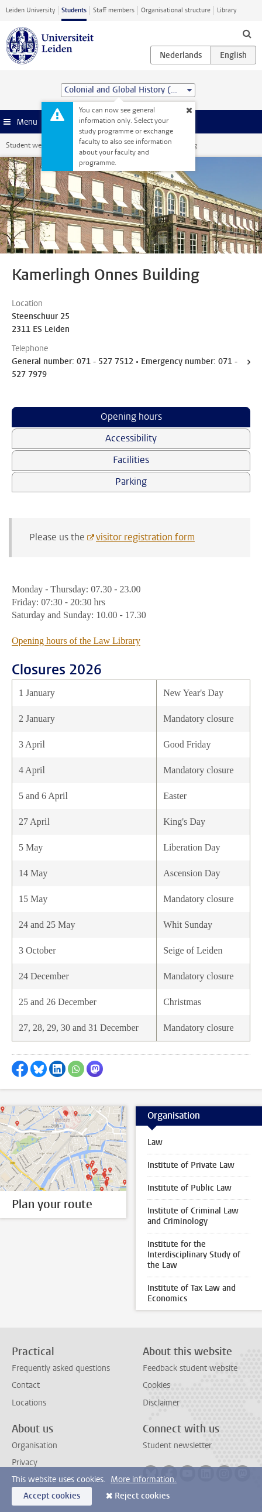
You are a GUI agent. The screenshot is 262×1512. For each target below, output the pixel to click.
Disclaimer (161, 1402)
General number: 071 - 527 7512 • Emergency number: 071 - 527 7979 (124, 368)
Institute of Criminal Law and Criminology (193, 1216)
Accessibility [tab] (131, 438)
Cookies (156, 1385)
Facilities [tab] (131, 460)
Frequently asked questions (61, 1368)
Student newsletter (177, 1445)
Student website (31, 145)
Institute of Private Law (191, 1165)
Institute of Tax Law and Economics (191, 1293)
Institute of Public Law (189, 1188)
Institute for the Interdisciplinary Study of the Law (193, 1255)
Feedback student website (190, 1368)
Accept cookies (51, 1495)
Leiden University (30, 10)
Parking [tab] (131, 481)
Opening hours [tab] (131, 416)
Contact (26, 1385)
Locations (29, 1402)
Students (74, 10)
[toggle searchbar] (246, 33)
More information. (144, 1479)
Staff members (114, 10)
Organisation (34, 1445)
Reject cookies (142, 1495)
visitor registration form (145, 537)
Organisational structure (176, 10)
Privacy (24, 1462)
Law (155, 1142)
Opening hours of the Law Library (76, 641)
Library (226, 10)
